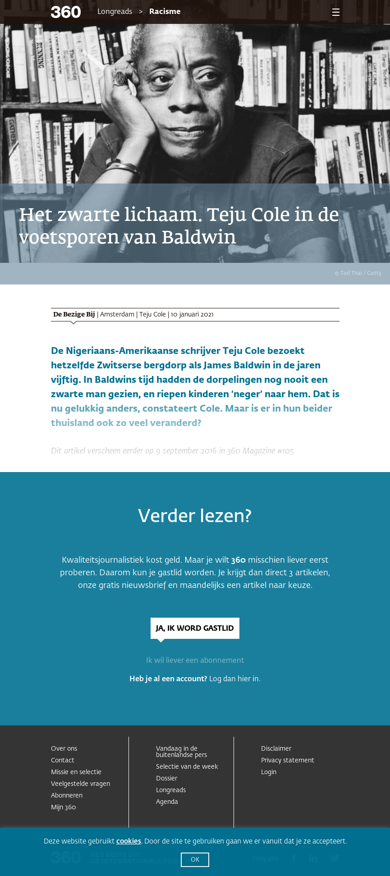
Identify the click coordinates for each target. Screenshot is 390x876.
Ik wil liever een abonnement (195, 661)
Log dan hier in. (235, 679)
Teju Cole (152, 315)
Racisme (164, 12)
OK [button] (195, 860)
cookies (128, 841)
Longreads (114, 12)
